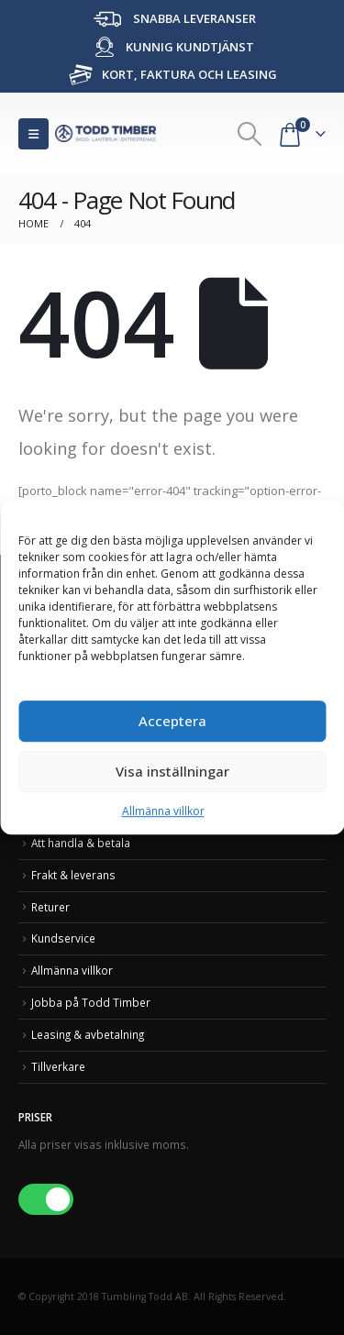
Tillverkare (58, 1066)
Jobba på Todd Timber (90, 1002)
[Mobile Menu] (33, 133)
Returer (50, 906)
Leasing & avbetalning (87, 1034)
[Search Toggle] (250, 134)
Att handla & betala (80, 842)
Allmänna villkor (163, 811)
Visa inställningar (172, 771)
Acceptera (172, 721)
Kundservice (63, 938)
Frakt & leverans (73, 874)
